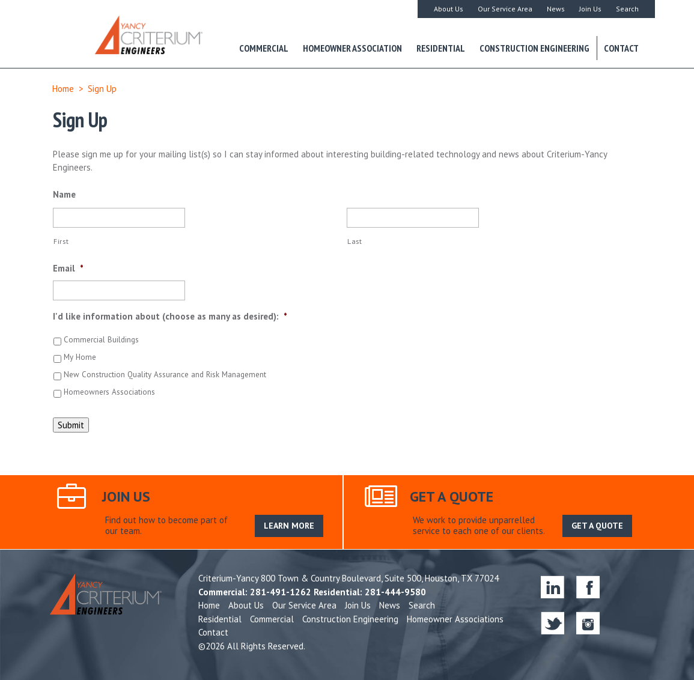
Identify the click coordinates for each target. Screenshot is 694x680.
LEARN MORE (289, 525)
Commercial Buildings (101, 340)
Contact (621, 48)
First (60, 241)
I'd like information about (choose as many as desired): (170, 316)
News (556, 8)
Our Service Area (505, 8)
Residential (440, 48)
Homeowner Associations (455, 619)
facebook (588, 586)
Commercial (263, 48)
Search (627, 8)
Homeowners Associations (109, 392)
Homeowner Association (352, 48)
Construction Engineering (534, 48)
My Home (80, 357)
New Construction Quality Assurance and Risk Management (165, 374)
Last (354, 241)
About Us (448, 8)
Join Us (590, 8)
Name (64, 194)
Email (68, 268)
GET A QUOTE (597, 525)
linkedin (552, 586)
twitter (552, 622)
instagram (588, 622)
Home (63, 88)
